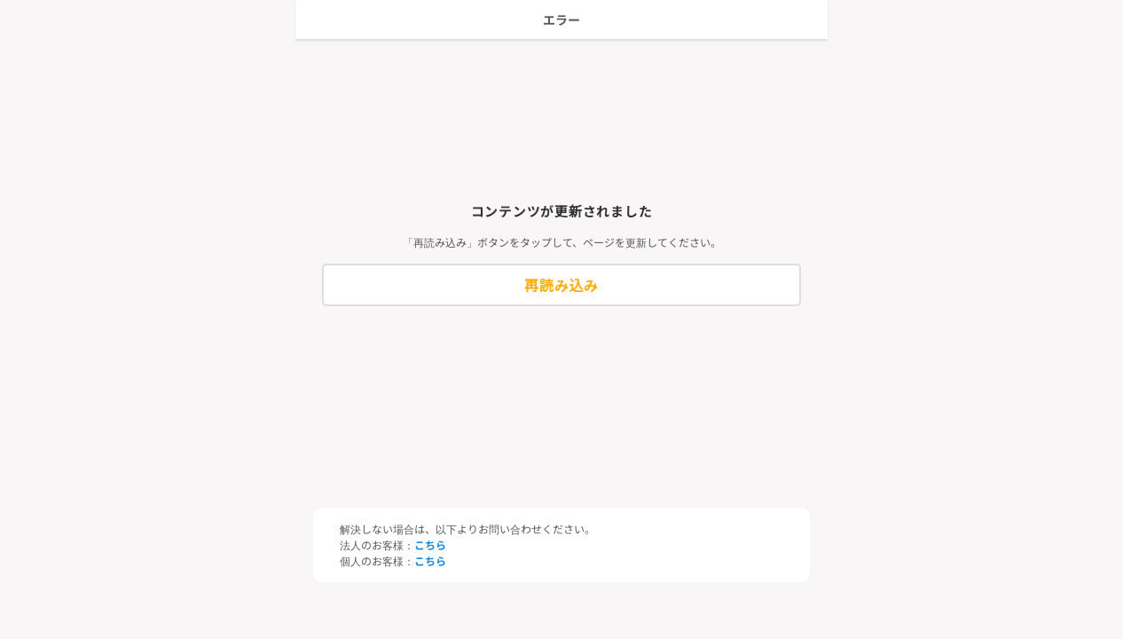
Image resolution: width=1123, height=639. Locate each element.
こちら (430, 544)
